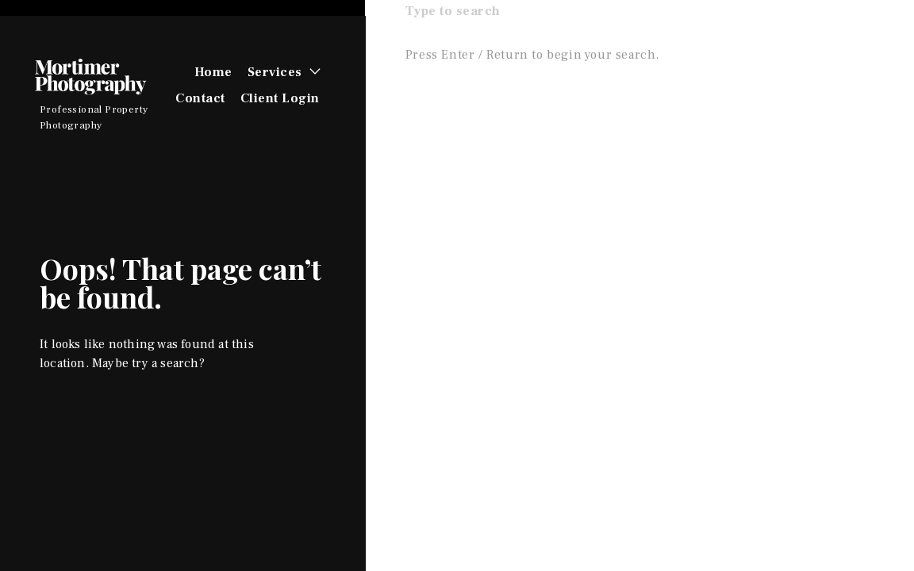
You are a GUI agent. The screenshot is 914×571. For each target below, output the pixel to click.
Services (275, 72)
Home (213, 72)
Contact (200, 98)
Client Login (280, 98)
